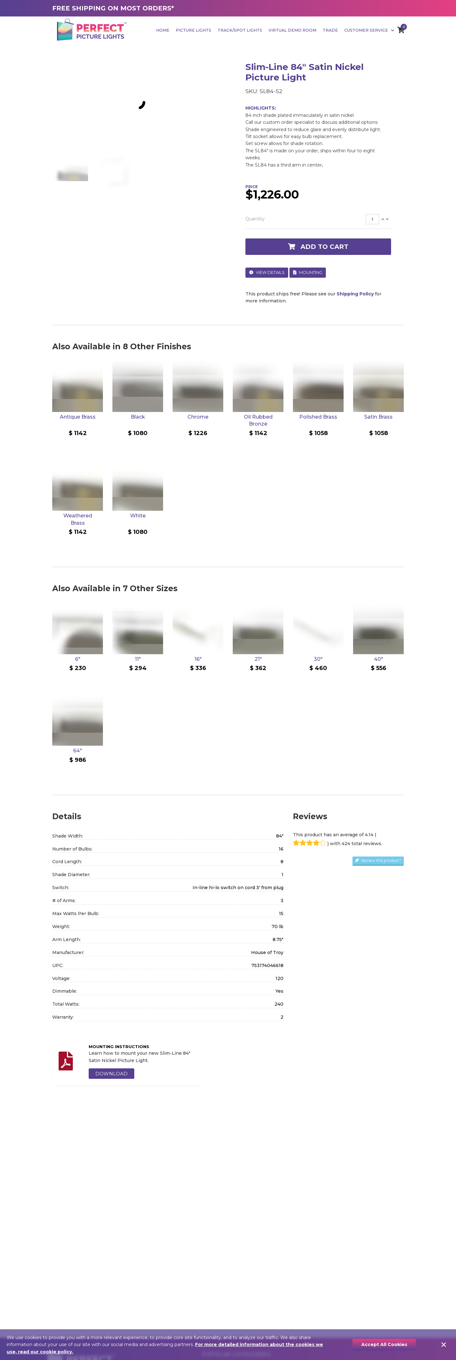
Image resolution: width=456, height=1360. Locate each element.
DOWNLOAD (111, 1074)
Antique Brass (78, 417)
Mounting (307, 272)
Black (138, 417)
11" (138, 659)
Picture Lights (193, 30)
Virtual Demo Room (292, 30)
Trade (330, 30)
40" (378, 659)
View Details (267, 272)
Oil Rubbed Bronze (258, 420)
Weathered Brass (77, 519)
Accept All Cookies (384, 1344)
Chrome (197, 417)
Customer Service (369, 30)
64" (77, 751)
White (138, 516)
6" (77, 659)
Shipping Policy (355, 294)
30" (318, 659)
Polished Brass (318, 417)
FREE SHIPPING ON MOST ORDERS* (113, 8)
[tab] (318, 219)
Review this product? (378, 860)
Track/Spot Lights (240, 30)
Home (162, 30)
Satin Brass (378, 417)
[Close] (443, 1345)
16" (198, 659)
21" (258, 659)
